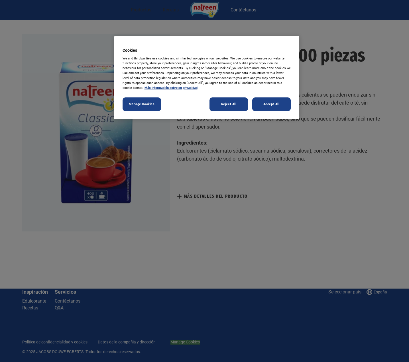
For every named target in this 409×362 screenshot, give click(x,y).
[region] (206, 77)
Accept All (271, 104)
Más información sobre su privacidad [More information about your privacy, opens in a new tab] (171, 88)
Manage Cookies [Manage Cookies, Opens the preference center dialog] (142, 104)
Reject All (229, 104)
